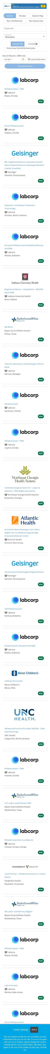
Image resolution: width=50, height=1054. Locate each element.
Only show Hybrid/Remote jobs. (21, 48)
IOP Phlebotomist (13, 608)
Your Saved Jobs (36, 20)
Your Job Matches (15, 20)
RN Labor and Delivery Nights (19, 911)
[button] (33, 43)
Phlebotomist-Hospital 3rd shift (20, 645)
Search (10, 15)
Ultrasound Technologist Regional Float (24, 572)
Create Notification (36, 59)
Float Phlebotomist (14, 125)
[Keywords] (25, 28)
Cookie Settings (20, 1030)
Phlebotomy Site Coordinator (19, 840)
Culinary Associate (14, 681)
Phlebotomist (11, 404)
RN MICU (9, 327)
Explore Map (37, 15)
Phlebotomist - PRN (14, 89)
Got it (34, 1030)
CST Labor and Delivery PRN (18, 803)
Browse (22, 15)
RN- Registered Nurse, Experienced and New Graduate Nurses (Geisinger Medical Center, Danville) (24, 165)
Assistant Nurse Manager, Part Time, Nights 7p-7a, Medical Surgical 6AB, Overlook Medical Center (22, 532)
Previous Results (25, 66)
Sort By (7, 59)
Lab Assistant (11, 985)
